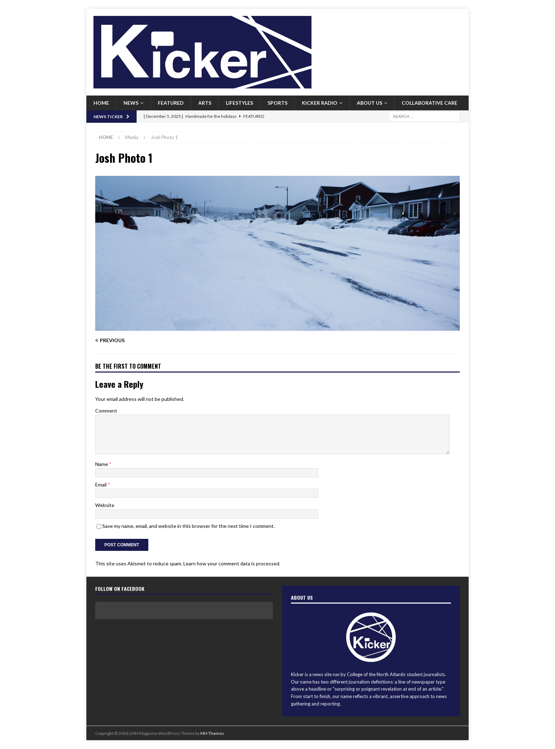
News (131, 103)
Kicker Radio (319, 103)
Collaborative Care (429, 103)
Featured (171, 103)
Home (101, 103)
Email (101, 485)
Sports (277, 103)
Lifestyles (239, 103)
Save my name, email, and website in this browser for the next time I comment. (188, 526)
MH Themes (212, 733)
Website (104, 505)
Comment (106, 411)
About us (369, 103)
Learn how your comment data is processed (231, 563)
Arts (204, 103)
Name (102, 464)
